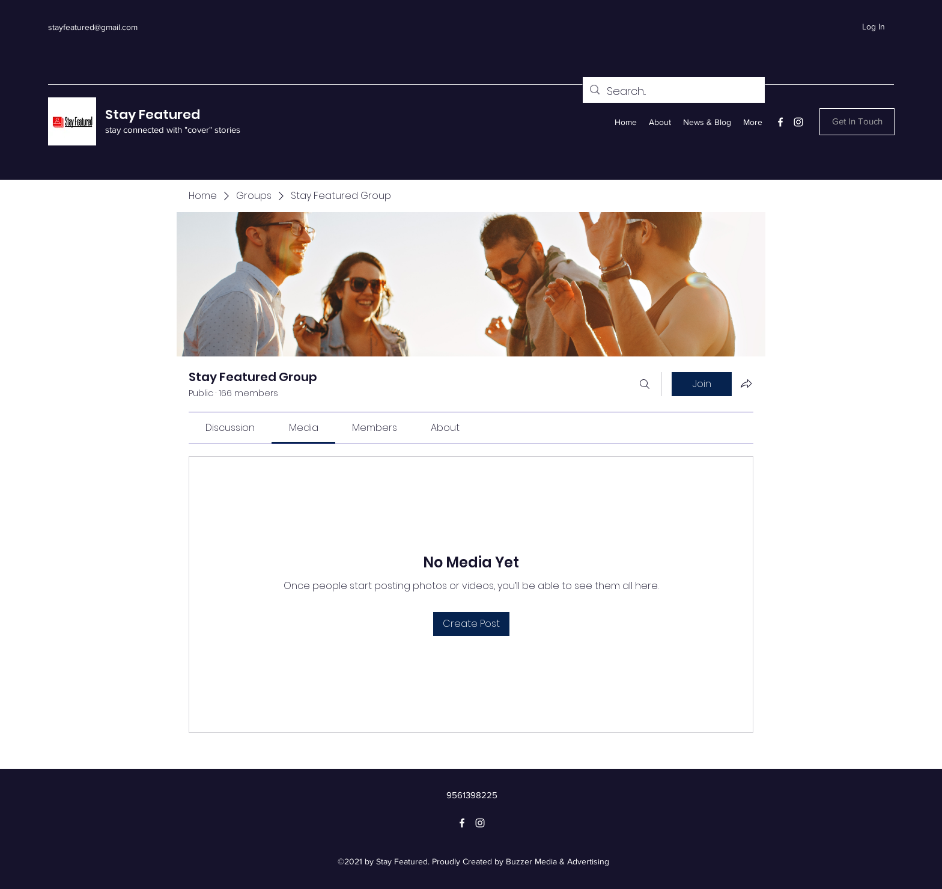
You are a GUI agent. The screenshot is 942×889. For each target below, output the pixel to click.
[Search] (644, 384)
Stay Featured (152, 114)
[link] (230, 428)
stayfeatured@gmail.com (93, 27)
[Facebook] (780, 122)
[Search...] (673, 91)
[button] (857, 121)
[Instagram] (798, 122)
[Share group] (746, 383)
